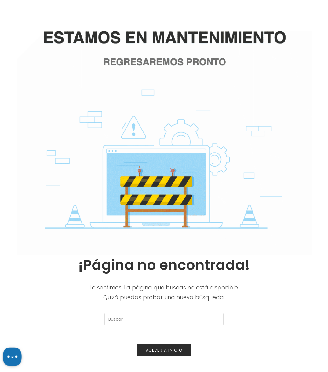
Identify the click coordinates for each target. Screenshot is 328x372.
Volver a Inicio (164, 350)
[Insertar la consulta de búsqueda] (164, 319)
